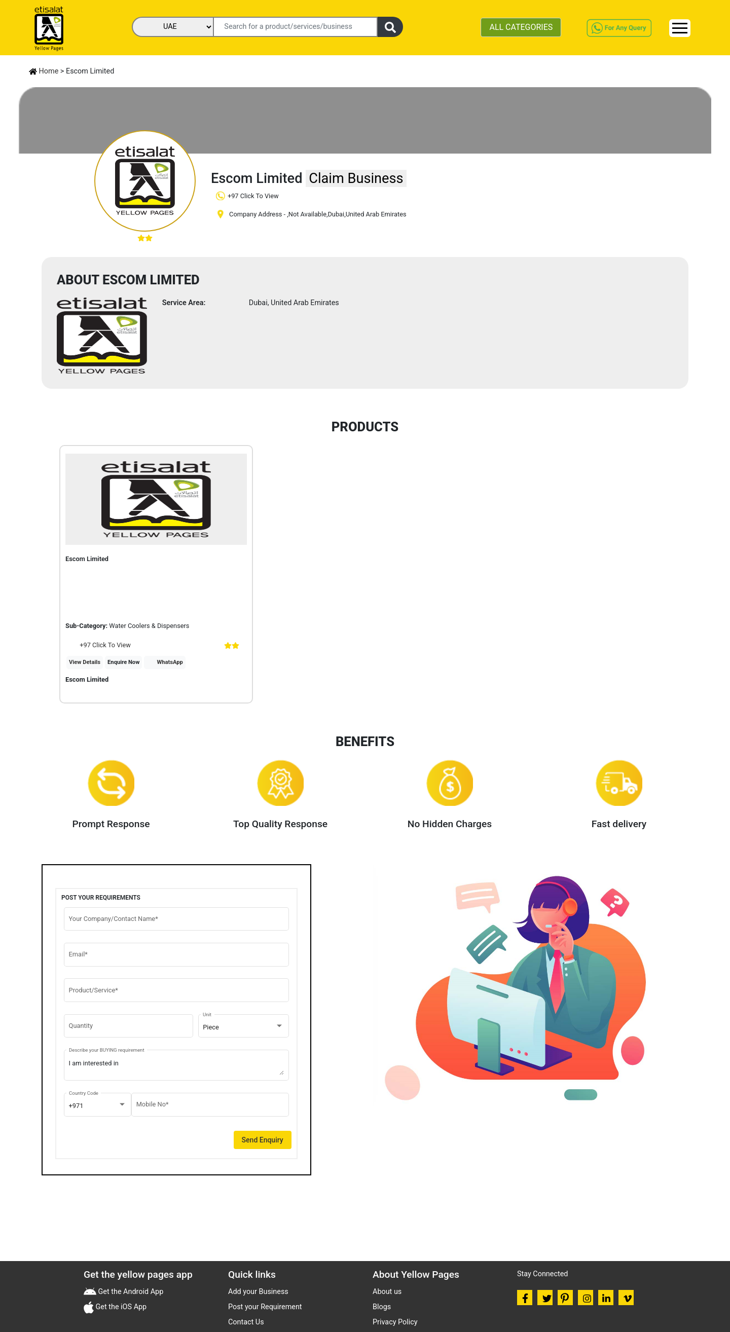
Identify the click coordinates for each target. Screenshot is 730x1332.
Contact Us (246, 1322)
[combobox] (243, 1027)
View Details (84, 662)
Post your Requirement (265, 1307)
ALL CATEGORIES (521, 27)
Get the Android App (129, 1291)
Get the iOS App (120, 1307)
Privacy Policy (395, 1322)
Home (43, 71)
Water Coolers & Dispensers (149, 626)
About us (387, 1291)
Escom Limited (86, 679)
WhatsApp (170, 662)
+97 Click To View (98, 645)
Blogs (382, 1307)
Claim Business (356, 178)
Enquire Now (123, 662)
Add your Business (258, 1291)
